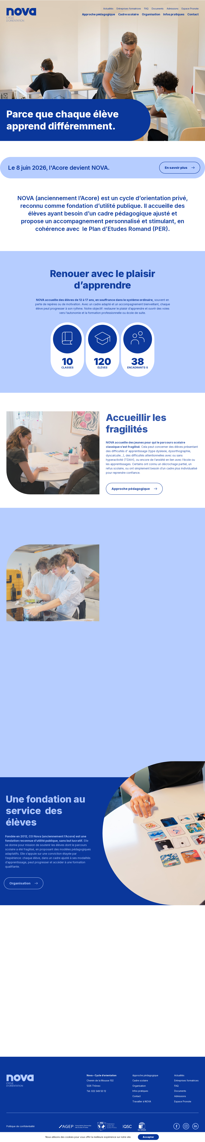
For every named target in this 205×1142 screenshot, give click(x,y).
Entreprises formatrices (129, 8)
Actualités (108, 8)
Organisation (151, 14)
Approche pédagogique (98, 14)
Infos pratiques (173, 14)
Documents (158, 8)
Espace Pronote (190, 8)
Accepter (148, 1137)
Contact (193, 14)
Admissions (172, 8)
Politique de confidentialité (20, 1126)
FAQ (146, 8)
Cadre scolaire (128, 14)
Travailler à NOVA (141, 1101)
